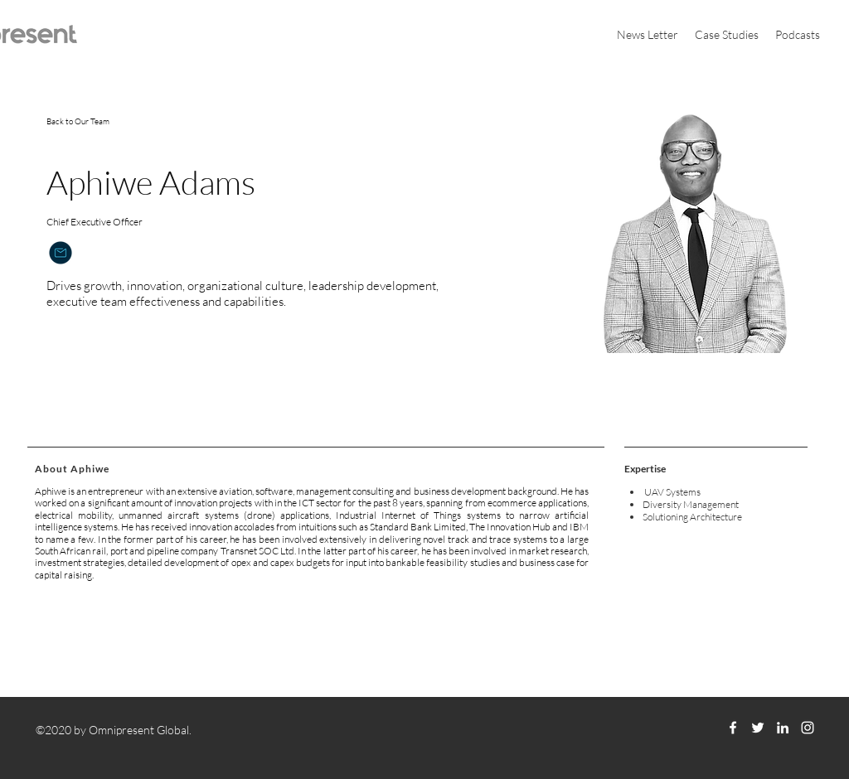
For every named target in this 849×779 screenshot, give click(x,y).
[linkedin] (782, 727)
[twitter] (758, 727)
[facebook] (733, 727)
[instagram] (807, 727)
